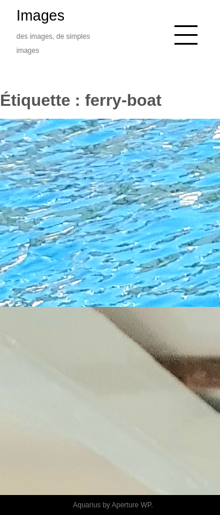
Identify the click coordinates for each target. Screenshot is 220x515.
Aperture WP (131, 505)
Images (40, 15)
